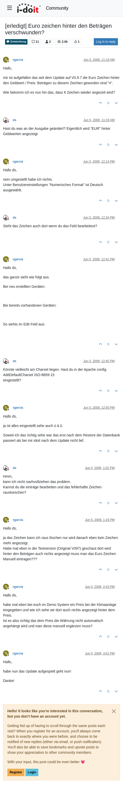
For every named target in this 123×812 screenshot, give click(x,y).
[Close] (114, 711)
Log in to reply (106, 42)
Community (57, 8)
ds (14, 120)
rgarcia (18, 60)
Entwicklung (16, 41)
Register (16, 772)
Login (32, 772)
